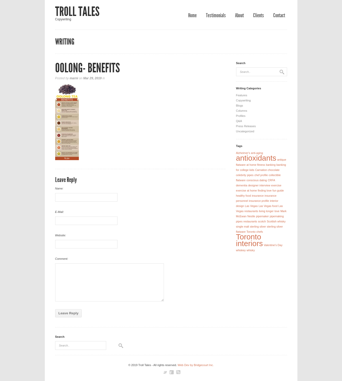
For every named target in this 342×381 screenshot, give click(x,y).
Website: (60, 235)
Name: (59, 188)
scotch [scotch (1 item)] (262, 221)
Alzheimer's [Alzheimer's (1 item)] (243, 152)
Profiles (241, 115)
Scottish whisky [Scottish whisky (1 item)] (276, 221)
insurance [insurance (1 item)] (258, 195)
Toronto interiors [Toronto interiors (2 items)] (249, 240)
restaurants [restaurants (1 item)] (250, 221)
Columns (241, 110)
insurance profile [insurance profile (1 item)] (259, 200)
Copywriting (243, 100)
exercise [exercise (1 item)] (276, 185)
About (239, 15)
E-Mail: (59, 211)
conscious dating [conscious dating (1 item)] (256, 180)
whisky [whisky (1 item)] (251, 250)
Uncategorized (245, 131)
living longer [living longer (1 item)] (266, 211)
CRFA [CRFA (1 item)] (271, 180)
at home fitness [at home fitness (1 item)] (255, 164)
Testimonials (216, 15)
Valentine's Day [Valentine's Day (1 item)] (273, 245)
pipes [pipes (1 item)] (239, 221)
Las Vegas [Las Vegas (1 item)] (251, 205)
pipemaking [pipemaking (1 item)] (277, 216)
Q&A (239, 121)
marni (74, 78)
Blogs (239, 105)
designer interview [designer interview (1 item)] (259, 185)
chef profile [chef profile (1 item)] (261, 175)
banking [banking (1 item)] (271, 164)
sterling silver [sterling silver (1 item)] (258, 226)
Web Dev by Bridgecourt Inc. (196, 365)
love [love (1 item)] (277, 211)
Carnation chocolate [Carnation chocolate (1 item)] (267, 169)
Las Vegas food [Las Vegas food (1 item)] (267, 205)
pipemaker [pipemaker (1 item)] (262, 216)
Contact (279, 15)
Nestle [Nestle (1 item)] (251, 216)
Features (241, 95)
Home (192, 15)
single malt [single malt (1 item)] (242, 226)
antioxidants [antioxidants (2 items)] (256, 158)
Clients (258, 15)
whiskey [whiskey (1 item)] (241, 250)
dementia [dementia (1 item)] (241, 185)
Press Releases (246, 126)
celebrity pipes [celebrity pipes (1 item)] (245, 175)
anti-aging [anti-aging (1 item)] (257, 152)
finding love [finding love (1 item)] (265, 190)
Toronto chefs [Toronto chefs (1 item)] (254, 231)
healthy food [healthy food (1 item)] (243, 195)
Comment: (61, 258)
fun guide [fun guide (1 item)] (278, 190)
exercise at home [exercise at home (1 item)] (246, 190)
